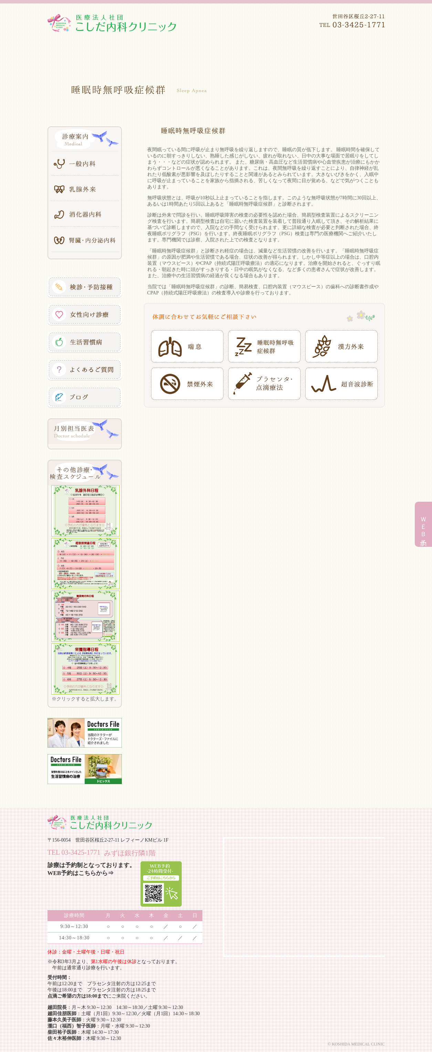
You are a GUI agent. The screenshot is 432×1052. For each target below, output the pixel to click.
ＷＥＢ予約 (423, 525)
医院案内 (120, 52)
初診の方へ (361, 52)
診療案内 (216, 52)
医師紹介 (168, 52)
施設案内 (264, 52)
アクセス (312, 52)
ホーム (72, 52)
